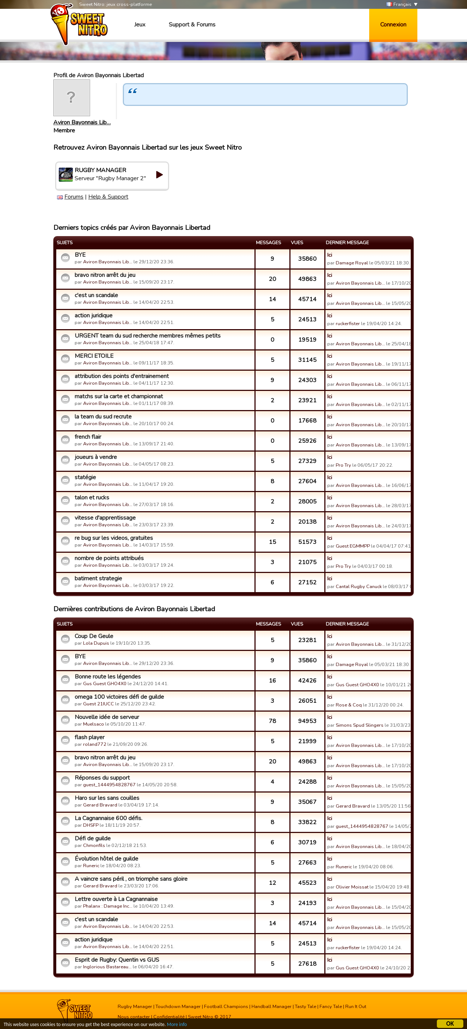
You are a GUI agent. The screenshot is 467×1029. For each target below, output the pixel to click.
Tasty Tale (305, 1006)
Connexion (393, 25)
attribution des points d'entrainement (122, 376)
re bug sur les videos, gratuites (114, 538)
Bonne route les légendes (108, 676)
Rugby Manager (135, 1006)
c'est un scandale (96, 295)
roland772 (94, 744)
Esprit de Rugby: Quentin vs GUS (117, 959)
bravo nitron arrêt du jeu (105, 275)
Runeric (91, 865)
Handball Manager (272, 1006)
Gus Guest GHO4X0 (104, 683)
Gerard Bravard (100, 805)
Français (398, 4)
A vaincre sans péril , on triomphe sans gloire (131, 879)
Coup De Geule (94, 636)
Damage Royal (352, 263)
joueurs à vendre (96, 457)
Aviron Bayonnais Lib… (82, 122)
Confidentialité (169, 1017)
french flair (88, 436)
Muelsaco (93, 724)
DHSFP (91, 825)
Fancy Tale (331, 1006)
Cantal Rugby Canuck (359, 586)
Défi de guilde (93, 838)
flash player (89, 737)
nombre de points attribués (109, 558)
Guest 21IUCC (98, 704)
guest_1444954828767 (109, 784)
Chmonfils (94, 845)
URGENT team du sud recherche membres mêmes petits (148, 335)
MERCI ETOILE (94, 356)
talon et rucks (92, 497)
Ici (329, 255)
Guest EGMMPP (353, 546)
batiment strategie (98, 578)
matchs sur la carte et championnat (119, 396)
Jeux (139, 25)
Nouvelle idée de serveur (107, 717)
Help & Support (108, 197)
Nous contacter (134, 1017)
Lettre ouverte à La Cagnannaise (116, 899)
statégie (85, 477)
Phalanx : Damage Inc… (107, 906)
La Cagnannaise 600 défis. (108, 818)
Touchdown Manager (178, 1006)
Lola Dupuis (96, 643)
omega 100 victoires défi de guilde (119, 696)
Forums (73, 197)
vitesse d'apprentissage (105, 517)
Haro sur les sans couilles (107, 798)
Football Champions (226, 1006)
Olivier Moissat (352, 887)
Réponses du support (102, 777)
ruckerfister (348, 323)
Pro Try (343, 465)
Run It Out (355, 1006)
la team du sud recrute (103, 416)
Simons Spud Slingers (360, 725)
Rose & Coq (349, 705)
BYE (80, 254)
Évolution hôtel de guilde (106, 858)
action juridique (94, 315)
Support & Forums (192, 25)
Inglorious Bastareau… (107, 967)
